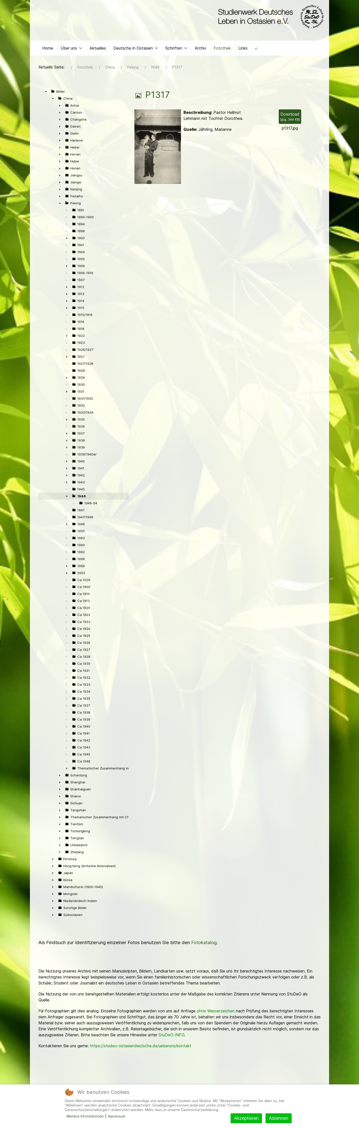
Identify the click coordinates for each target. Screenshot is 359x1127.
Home (47, 51)
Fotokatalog (204, 946)
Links (243, 51)
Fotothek (222, 51)
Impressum (116, 1116)
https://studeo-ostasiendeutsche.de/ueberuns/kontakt (140, 1049)
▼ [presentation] (45, 94)
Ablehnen (278, 1118)
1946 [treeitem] (81, 500)
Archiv (200, 51)
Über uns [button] (71, 51)
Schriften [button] (176, 51)
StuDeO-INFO (171, 1038)
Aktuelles (98, 51)
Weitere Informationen (85, 1116)
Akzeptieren (246, 1118)
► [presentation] (59, 108)
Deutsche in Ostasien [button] (135, 51)
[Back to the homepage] (270, 16)
